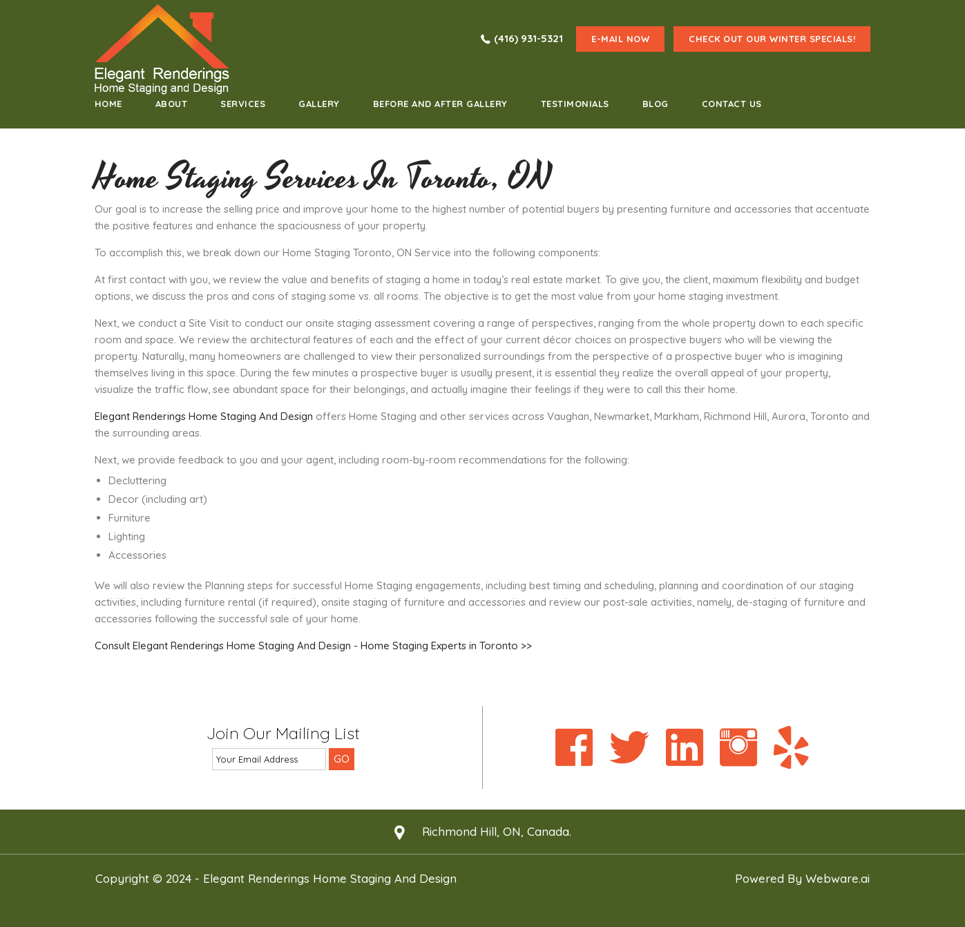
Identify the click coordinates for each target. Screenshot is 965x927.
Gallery (319, 103)
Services (242, 103)
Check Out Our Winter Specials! (772, 38)
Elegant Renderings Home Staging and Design (330, 878)
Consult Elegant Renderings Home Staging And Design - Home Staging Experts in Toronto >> (313, 645)
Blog (655, 103)
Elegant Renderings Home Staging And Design (204, 416)
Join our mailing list (283, 734)
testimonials (575, 103)
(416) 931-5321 (528, 38)
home (108, 103)
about (171, 103)
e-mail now (620, 38)
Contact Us (732, 103)
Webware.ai (837, 878)
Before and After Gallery (440, 103)
